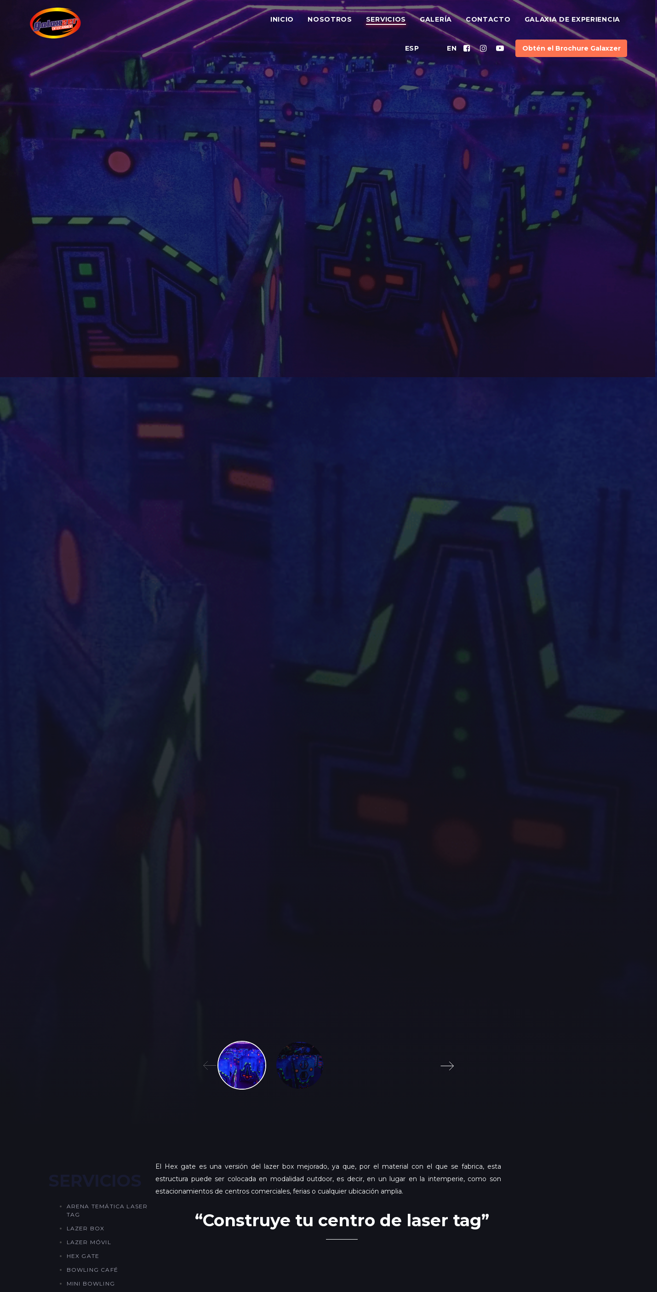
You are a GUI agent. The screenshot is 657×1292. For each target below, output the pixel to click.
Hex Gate (83, 1255)
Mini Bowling (91, 1283)
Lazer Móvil (89, 1242)
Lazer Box (86, 1228)
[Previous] (208, 1065)
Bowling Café (92, 1269)
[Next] (449, 1065)
